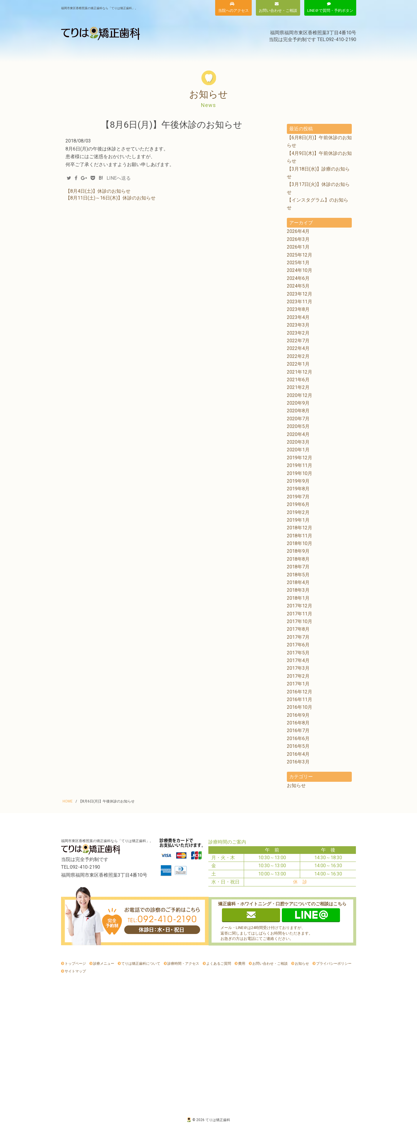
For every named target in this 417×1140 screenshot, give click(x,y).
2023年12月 (299, 294)
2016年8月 (298, 723)
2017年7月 (298, 637)
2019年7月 (298, 497)
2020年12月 (299, 395)
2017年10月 (299, 621)
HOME (68, 801)
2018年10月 (299, 543)
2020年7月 (298, 418)
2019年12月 (299, 457)
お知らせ (333, 52)
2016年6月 (298, 738)
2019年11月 (299, 465)
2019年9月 (298, 481)
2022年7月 (298, 340)
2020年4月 (298, 434)
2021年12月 (299, 372)
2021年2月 (298, 387)
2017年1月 (298, 684)
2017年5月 (298, 653)
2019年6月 (298, 504)
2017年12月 (299, 606)
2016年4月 (298, 754)
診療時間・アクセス (232, 52)
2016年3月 (298, 762)
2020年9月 (298, 403)
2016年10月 (299, 707)
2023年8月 (298, 309)
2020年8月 (298, 410)
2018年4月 (298, 582)
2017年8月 (298, 629)
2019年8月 (298, 489)
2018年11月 (299, 536)
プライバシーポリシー (333, 963)
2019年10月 (299, 473)
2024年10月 (299, 270)
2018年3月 (298, 590)
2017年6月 (298, 645)
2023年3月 (298, 325)
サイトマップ (75, 971)
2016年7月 (298, 730)
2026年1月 (298, 247)
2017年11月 (299, 614)
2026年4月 (298, 231)
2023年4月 (298, 317)
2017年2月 (298, 676)
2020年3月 (298, 442)
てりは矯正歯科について (134, 52)
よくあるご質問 (289, 52)
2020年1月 (298, 450)
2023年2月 (298, 333)
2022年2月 (298, 356)
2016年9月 (298, 715)
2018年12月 (299, 528)
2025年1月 (298, 262)
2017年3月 (298, 668)
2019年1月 (298, 520)
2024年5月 (298, 286)
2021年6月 (298, 379)
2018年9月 (298, 551)
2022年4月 (298, 348)
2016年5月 (298, 746)
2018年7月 (298, 567)
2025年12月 (299, 255)
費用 (183, 52)
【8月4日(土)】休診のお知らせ (98, 191)
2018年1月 (298, 598)
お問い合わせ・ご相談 (270, 963)
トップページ (75, 963)
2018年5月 (298, 575)
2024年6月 (298, 278)
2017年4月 (298, 660)
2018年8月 (298, 559)
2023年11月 (299, 301)
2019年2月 (298, 512)
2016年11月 (299, 699)
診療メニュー (81, 52)
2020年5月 (298, 426)
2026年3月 (298, 239)
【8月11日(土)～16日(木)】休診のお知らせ (111, 198)
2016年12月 (299, 692)
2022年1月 (298, 364)
